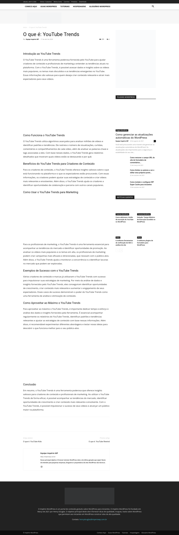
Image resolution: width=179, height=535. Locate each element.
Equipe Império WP (32, 39)
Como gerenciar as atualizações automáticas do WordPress (134, 136)
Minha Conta (58, 2)
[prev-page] (117, 250)
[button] (153, 6)
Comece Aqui (31, 6)
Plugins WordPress (122, 130)
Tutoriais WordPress (122, 214)
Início (25, 27)
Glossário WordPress (99, 6)
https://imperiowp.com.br (47, 457)
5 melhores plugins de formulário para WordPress (145, 243)
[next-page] (121, 250)
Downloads (82, 2)
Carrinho (66, 2)
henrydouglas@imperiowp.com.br (93, 519)
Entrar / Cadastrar (46, 2)
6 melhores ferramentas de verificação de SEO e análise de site (124, 243)
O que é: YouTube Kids (32, 441)
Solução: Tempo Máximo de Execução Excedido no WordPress (146, 219)
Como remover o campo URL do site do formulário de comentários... (142, 160)
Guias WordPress (49, 6)
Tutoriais (64, 6)
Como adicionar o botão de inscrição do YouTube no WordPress (124, 219)
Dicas (118, 237)
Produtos (74, 2)
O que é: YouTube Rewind (99, 441)
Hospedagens (79, 6)
